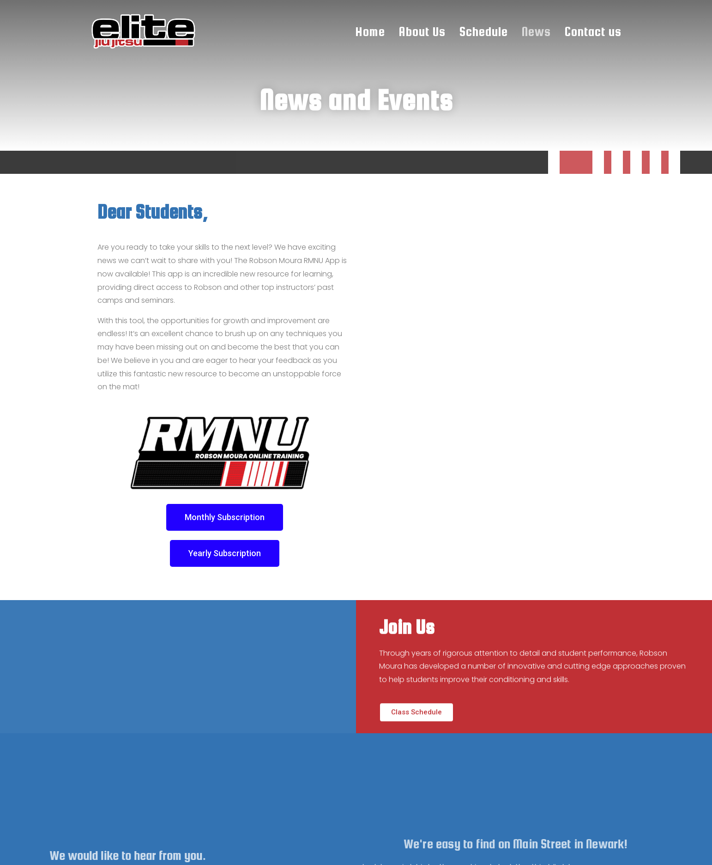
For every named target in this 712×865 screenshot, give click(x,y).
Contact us (593, 31)
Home (370, 31)
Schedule (483, 31)
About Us (422, 31)
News (536, 31)
